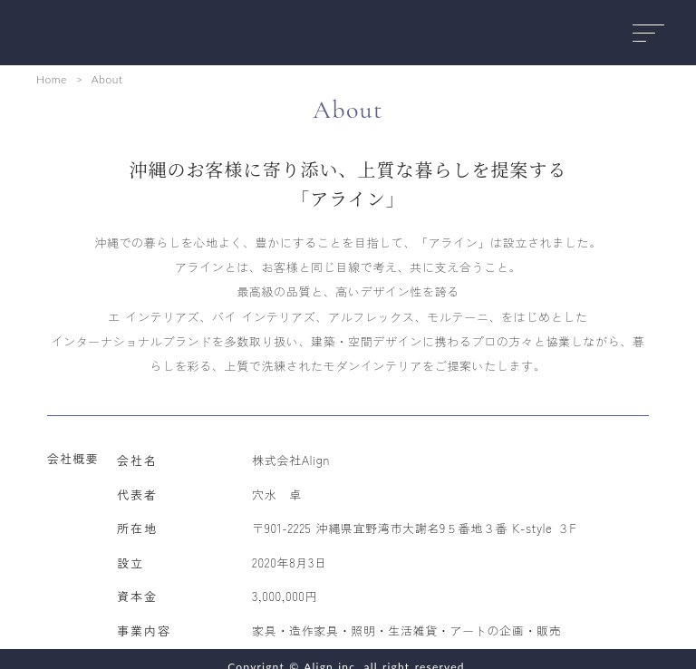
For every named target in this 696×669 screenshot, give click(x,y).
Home (51, 79)
